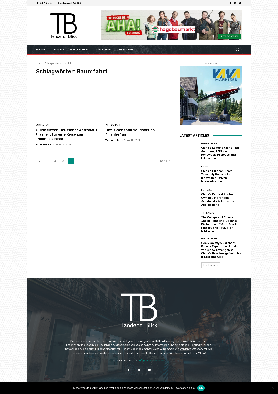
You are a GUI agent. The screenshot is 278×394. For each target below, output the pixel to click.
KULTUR (205, 167)
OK (201, 387)
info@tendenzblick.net (152, 360)
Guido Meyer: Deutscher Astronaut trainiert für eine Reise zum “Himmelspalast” (66, 134)
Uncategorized (210, 143)
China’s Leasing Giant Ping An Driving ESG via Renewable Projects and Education (220, 153)
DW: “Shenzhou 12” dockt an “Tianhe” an (130, 132)
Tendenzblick (44, 144)
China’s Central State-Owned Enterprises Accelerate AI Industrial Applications (218, 200)
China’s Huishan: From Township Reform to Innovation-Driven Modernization (216, 176)
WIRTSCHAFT (43, 124)
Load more (210, 265)
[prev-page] (39, 161)
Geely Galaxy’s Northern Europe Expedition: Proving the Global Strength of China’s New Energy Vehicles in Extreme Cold (221, 250)
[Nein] (273, 388)
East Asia (206, 190)
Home (39, 63)
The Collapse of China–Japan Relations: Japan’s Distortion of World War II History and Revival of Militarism (219, 224)
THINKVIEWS (207, 213)
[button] (237, 49)
